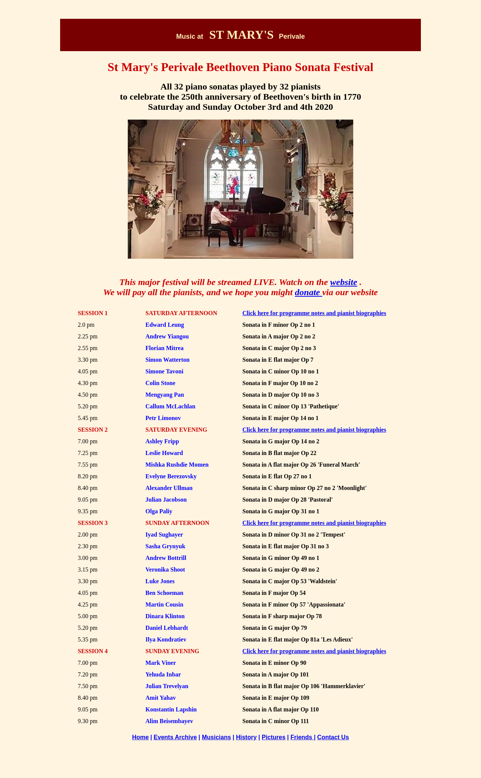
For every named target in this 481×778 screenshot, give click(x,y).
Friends (302, 737)
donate (308, 292)
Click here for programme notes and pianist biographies (314, 429)
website (343, 282)
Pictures (273, 737)
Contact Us (333, 737)
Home (140, 737)
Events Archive (175, 737)
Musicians (216, 737)
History (246, 737)
